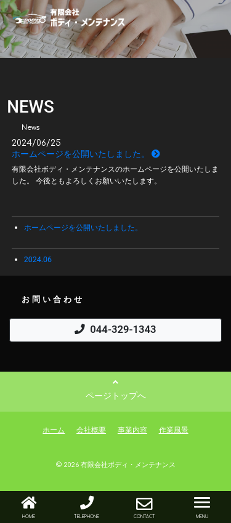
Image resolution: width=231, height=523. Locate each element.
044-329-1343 (115, 329)
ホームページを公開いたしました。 (86, 154)
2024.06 (38, 259)
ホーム (54, 429)
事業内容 (132, 429)
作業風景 (173, 429)
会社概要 (91, 429)
